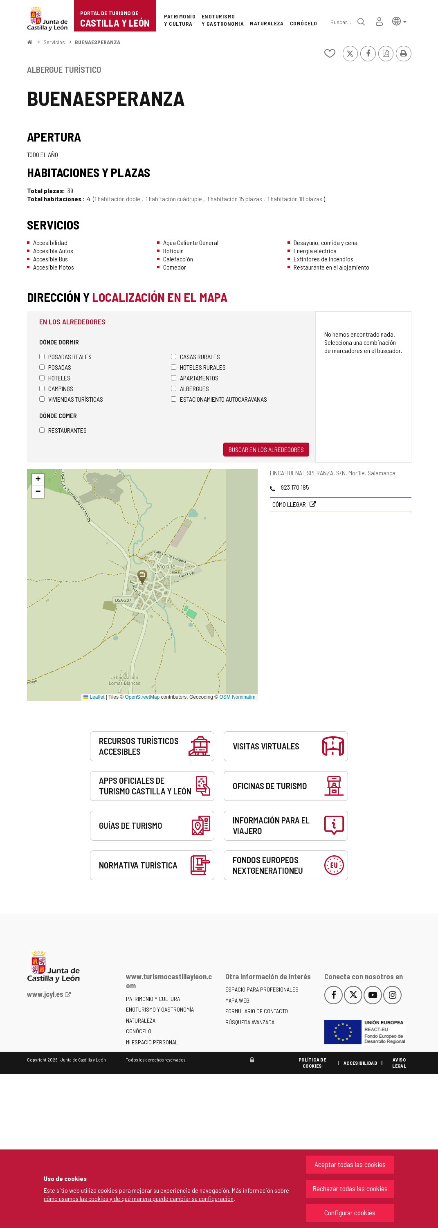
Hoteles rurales (198, 367)
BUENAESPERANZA (97, 41)
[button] (399, 21)
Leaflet (93, 697)
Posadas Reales (65, 356)
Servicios (54, 41)
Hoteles (54, 378)
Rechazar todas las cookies (350, 1188)
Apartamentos (194, 378)
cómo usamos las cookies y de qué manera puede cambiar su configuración (139, 1198)
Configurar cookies (349, 1212)
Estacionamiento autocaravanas (219, 399)
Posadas (55, 367)
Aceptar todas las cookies (350, 1164)
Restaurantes (63, 430)
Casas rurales (195, 356)
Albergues (190, 388)
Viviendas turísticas (71, 399)
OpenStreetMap (142, 697)
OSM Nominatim (237, 697)
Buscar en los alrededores (266, 449)
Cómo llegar (289, 504)
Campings (56, 388)
